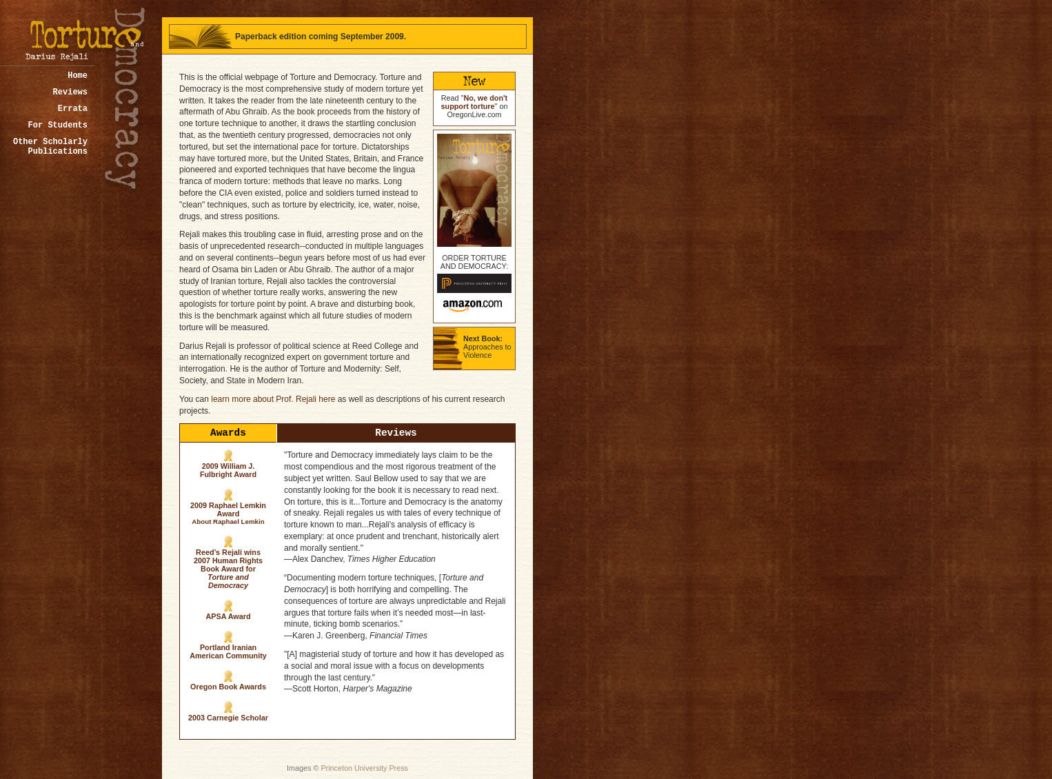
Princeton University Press (364, 768)
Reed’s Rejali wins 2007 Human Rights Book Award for (228, 568)
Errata (73, 109)
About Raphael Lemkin (228, 521)
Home (78, 76)
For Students (58, 125)
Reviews (70, 92)
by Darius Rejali (57, 57)
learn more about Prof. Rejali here (273, 399)
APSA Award (228, 616)
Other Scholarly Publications (50, 146)
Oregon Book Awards (228, 686)
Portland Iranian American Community (228, 651)
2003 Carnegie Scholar (228, 718)
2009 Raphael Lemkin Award (228, 509)
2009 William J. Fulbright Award (228, 470)
